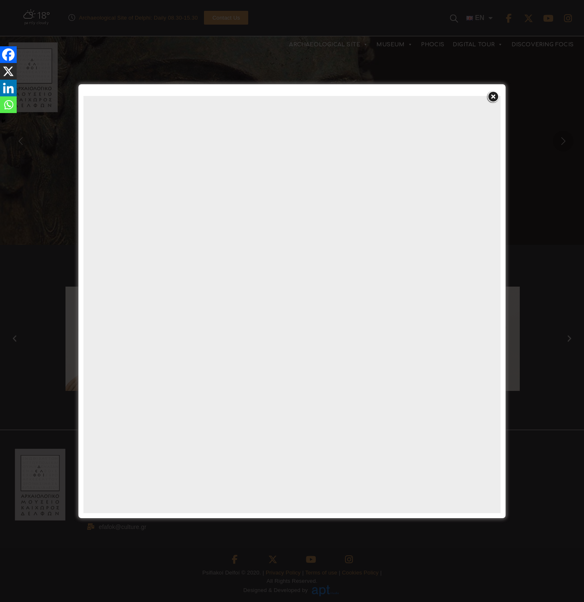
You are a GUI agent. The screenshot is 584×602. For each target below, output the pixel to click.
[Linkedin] (8, 88)
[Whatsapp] (8, 104)
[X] (8, 71)
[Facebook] (8, 54)
